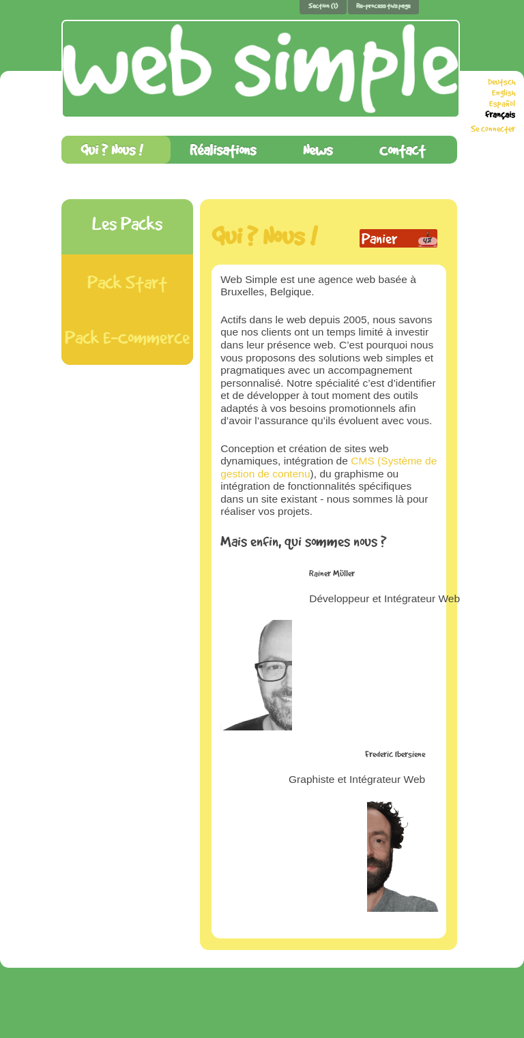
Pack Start (127, 282)
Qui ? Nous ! (112, 149)
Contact (402, 149)
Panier (379, 238)
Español (502, 103)
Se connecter (493, 128)
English (503, 92)
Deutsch (501, 81)
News (317, 149)
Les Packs (127, 223)
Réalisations (223, 149)
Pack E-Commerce (127, 337)
